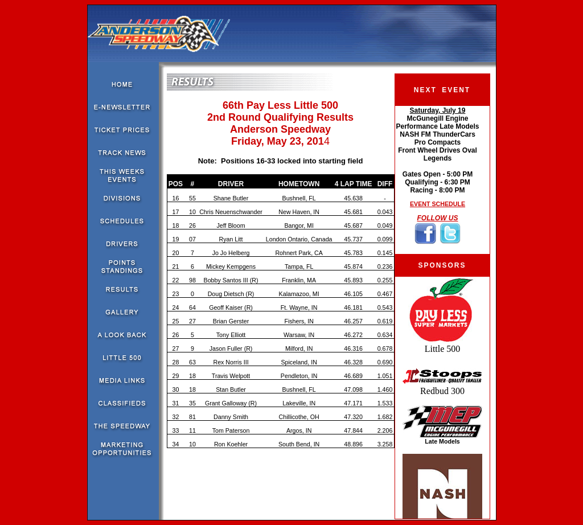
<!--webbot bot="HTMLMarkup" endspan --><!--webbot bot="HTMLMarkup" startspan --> (437, 180)
